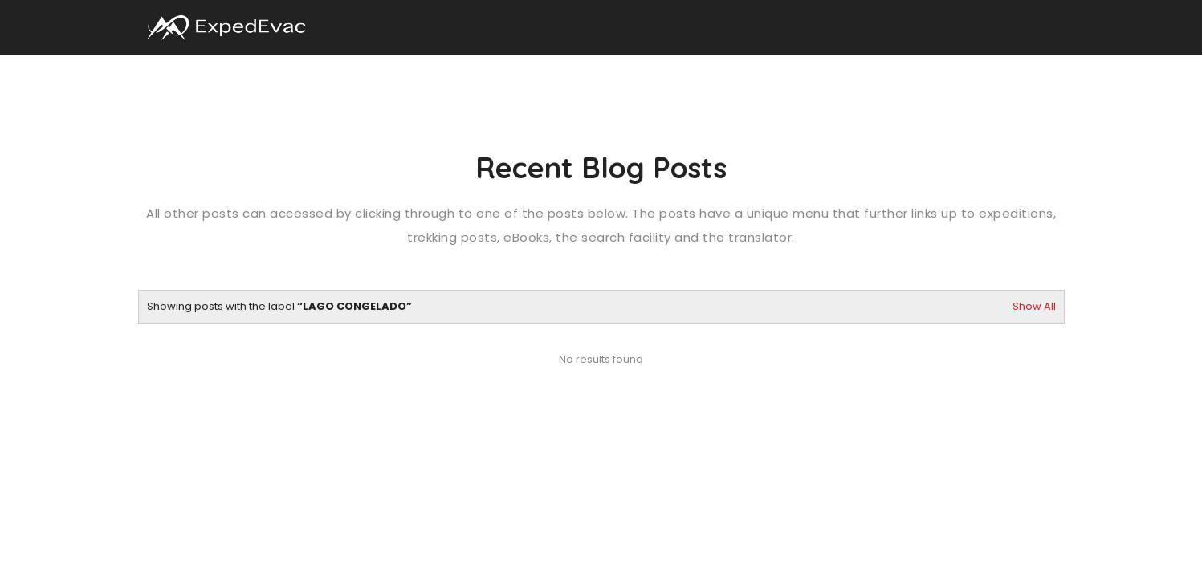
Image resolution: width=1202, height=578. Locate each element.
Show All (1034, 306)
